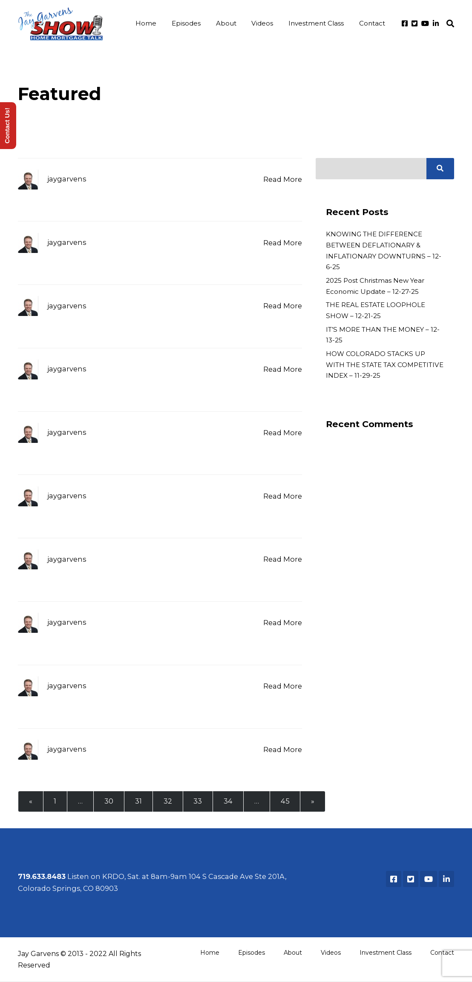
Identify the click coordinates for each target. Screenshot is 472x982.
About (228, 24)
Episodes (189, 24)
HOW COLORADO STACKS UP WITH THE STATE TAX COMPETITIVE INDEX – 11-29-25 (384, 365)
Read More (282, 179)
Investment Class (317, 24)
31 (138, 801)
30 (109, 801)
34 (228, 801)
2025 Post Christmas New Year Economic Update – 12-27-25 (375, 286)
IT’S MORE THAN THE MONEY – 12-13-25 (383, 335)
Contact (372, 24)
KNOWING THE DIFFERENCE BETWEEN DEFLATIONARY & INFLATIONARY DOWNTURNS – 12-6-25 (383, 250)
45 (286, 801)
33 (198, 801)
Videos (264, 24)
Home (149, 24)
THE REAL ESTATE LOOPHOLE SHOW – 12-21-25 (375, 310)
